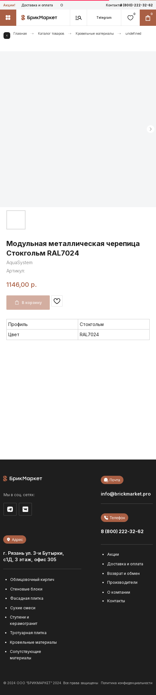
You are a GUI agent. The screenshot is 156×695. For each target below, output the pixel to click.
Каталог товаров (51, 33)
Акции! (9, 5)
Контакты (114, 5)
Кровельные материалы (95, 33)
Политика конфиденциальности (126, 683)
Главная (20, 33)
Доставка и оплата (37, 5)
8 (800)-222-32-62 (136, 5)
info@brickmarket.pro (126, 493)
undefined (133, 33)
